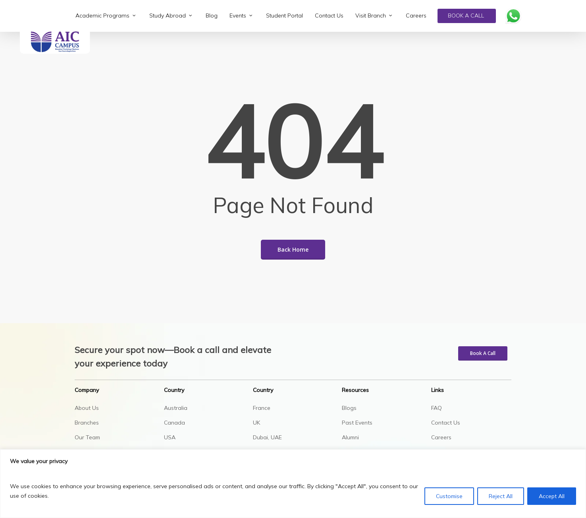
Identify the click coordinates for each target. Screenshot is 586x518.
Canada (174, 422)
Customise (449, 496)
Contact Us (445, 422)
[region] (293, 483)
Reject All (501, 496)
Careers (441, 437)
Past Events (357, 422)
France (261, 407)
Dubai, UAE (267, 437)
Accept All (552, 496)
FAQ (436, 407)
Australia (175, 407)
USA (169, 437)
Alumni (350, 437)
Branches (87, 422)
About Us (87, 407)
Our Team (87, 437)
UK (256, 422)
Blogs (349, 407)
